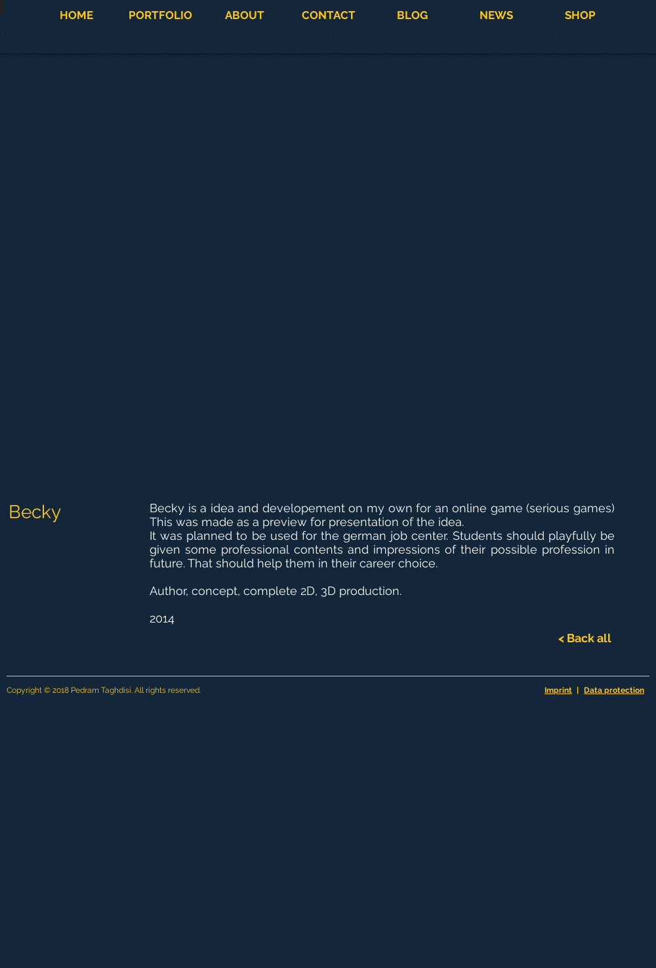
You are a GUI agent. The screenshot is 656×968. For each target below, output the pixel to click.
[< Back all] (585, 638)
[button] (160, 15)
